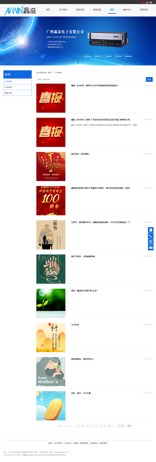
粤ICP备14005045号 (58, 456)
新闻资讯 (84, 443)
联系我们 (144, 10)
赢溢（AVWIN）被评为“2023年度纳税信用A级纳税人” (95, 85)
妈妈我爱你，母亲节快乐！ (83, 359)
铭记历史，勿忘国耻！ (81, 154)
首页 (48, 10)
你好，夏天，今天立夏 (81, 393)
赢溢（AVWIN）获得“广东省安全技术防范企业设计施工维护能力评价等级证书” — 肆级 (109, 119)
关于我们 (63, 10)
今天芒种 (75, 324)
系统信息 (97, 10)
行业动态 (8, 87)
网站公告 (8, 93)
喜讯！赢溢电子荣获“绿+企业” (84, 290)
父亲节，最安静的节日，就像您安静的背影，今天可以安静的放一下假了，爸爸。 (106, 222)
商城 (76, 443)
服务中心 (127, 10)
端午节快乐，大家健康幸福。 (84, 256)
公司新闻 (8, 81)
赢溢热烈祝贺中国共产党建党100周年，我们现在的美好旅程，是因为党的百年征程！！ (109, 188)
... (114, 426)
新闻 (112, 10)
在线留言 (94, 443)
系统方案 (80, 10)
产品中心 (68, 443)
